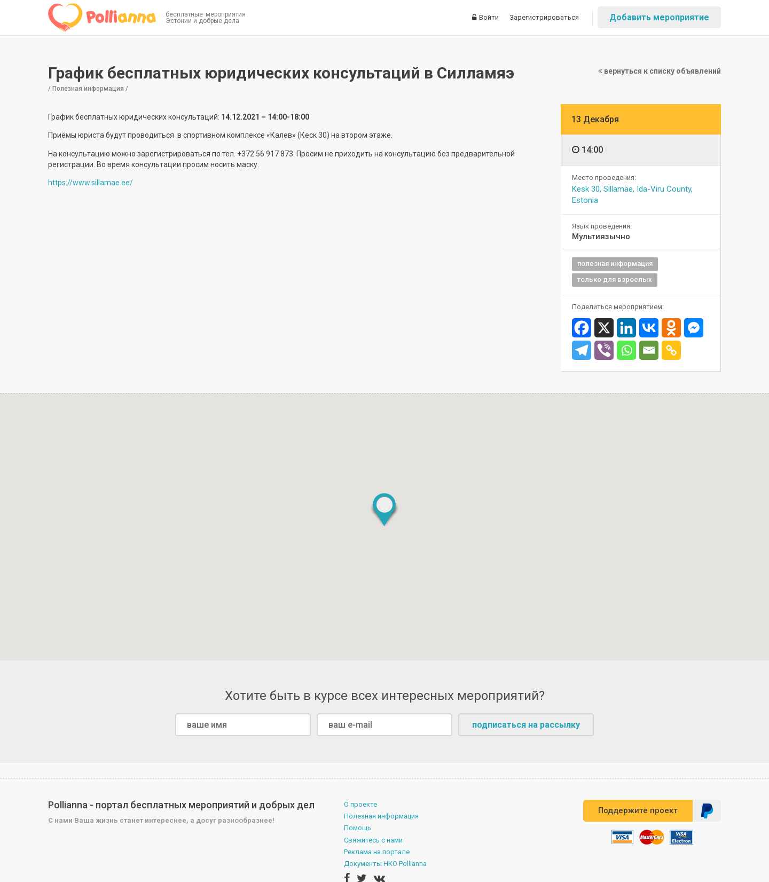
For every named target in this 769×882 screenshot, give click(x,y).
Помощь (357, 828)
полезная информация (615, 263)
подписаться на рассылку (526, 725)
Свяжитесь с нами (373, 840)
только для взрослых (614, 279)
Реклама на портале (377, 852)
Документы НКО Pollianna (385, 864)
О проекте (360, 804)
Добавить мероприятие (659, 17)
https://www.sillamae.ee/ (90, 182)
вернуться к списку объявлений (659, 71)
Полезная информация (381, 816)
